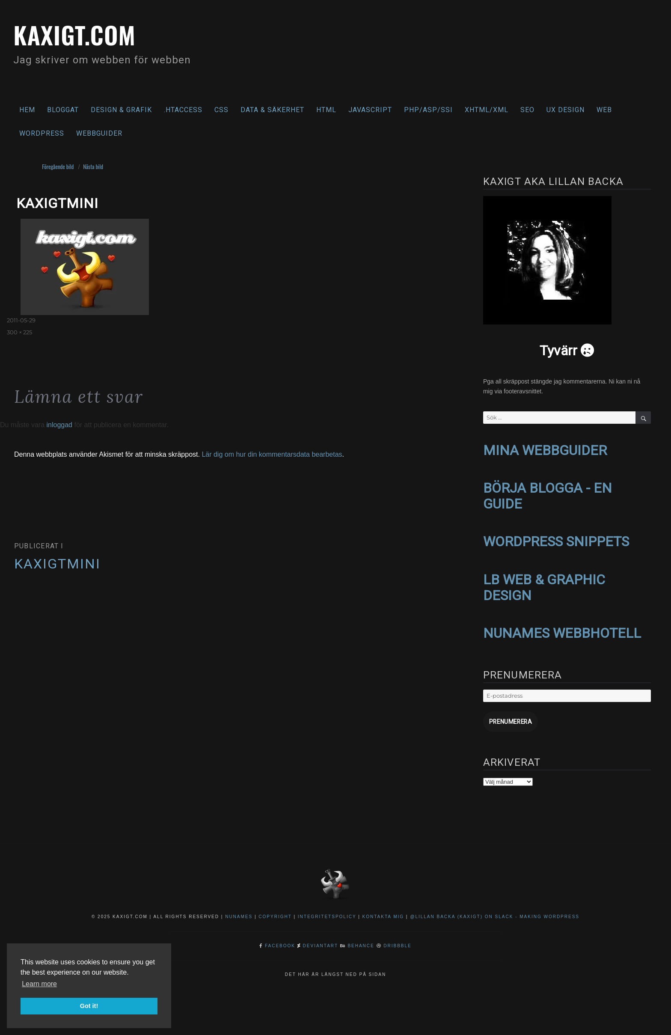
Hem (27, 110)
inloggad (59, 424)
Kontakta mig (383, 911)
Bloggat (63, 110)
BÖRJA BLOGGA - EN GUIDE (547, 494)
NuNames (240, 911)
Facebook (280, 940)
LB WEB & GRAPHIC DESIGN (544, 584)
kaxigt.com (80, 33)
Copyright (274, 911)
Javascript (370, 110)
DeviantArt (320, 940)
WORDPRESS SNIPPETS (556, 539)
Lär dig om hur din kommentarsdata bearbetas (272, 454)
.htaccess (183, 110)
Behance (360, 940)
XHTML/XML (486, 110)
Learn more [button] (39, 983)
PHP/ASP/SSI (428, 110)
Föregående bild (58, 166)
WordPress (41, 133)
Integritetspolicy (327, 911)
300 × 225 (19, 332)
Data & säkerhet (272, 110)
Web (604, 110)
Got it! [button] (89, 1005)
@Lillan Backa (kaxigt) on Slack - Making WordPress (494, 911)
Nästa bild (93, 166)
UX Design (565, 110)
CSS (221, 110)
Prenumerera (508, 717)
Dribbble (397, 940)
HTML (326, 110)
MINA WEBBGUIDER (545, 450)
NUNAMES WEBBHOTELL (562, 629)
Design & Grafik (121, 110)
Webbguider (99, 133)
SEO (527, 110)
